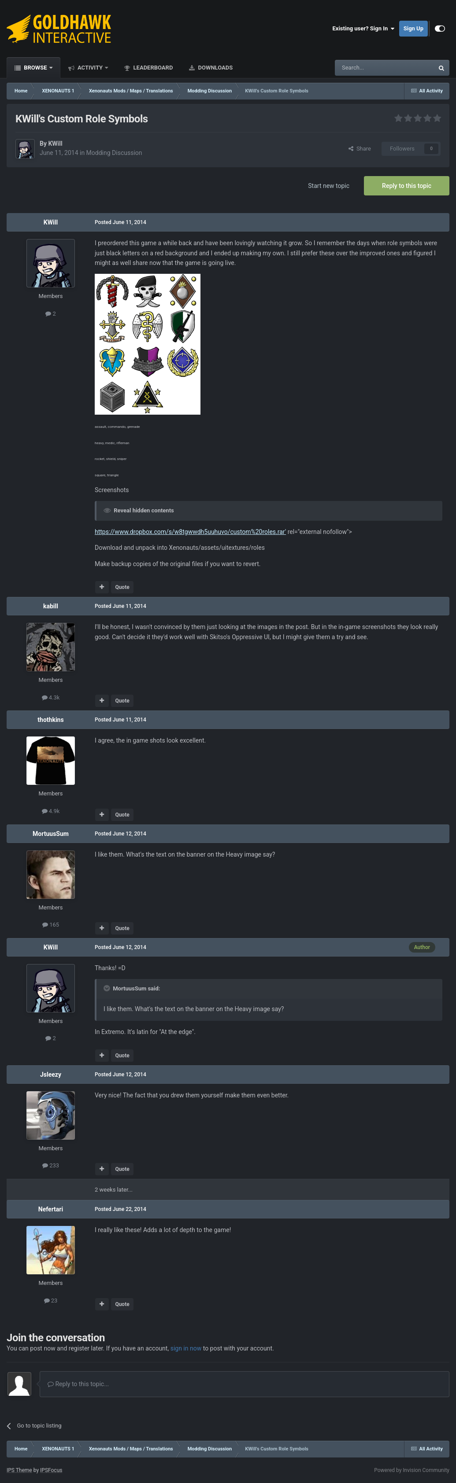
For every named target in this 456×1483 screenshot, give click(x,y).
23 (51, 1300)
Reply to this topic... (78, 1383)
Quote (122, 587)
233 (50, 1165)
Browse (35, 67)
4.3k (51, 697)
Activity (90, 67)
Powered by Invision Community (411, 1470)
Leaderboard (152, 67)
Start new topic (328, 185)
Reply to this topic (406, 185)
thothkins (50, 719)
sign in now (186, 1348)
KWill (55, 143)
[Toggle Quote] (107, 988)
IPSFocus (51, 1470)
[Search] (363, 68)
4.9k (51, 811)
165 (50, 924)
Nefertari (50, 1209)
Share (359, 148)
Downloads (214, 67)
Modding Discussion (114, 152)
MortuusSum (51, 833)
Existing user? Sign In (364, 29)
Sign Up (413, 28)
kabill (50, 606)
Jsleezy (50, 1074)
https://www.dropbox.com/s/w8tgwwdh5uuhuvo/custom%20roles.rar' (190, 531)
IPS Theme (19, 1470)
